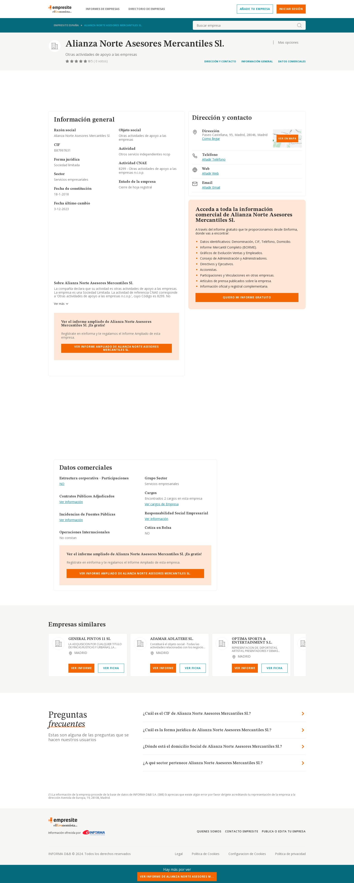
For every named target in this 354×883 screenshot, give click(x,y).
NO (61, 484)
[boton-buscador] (299, 25)
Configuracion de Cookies (247, 854)
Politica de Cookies (205, 854)
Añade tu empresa (255, 9)
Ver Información (71, 502)
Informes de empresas (102, 9)
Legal (179, 854)
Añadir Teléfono (214, 160)
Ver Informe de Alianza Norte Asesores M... (177, 876)
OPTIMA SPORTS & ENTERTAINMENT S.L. (252, 640)
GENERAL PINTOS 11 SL (89, 639)
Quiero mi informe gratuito (247, 297)
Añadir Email (211, 188)
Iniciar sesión (291, 9)
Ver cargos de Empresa (162, 504)
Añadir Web (210, 174)
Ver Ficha (111, 668)
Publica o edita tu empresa (284, 831)
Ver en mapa (287, 138)
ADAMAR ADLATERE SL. (171, 639)
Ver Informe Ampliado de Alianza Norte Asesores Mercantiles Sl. (116, 348)
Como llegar (211, 139)
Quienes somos (209, 831)
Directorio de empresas (146, 9)
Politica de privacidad (290, 854)
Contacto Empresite (241, 831)
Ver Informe (81, 668)
